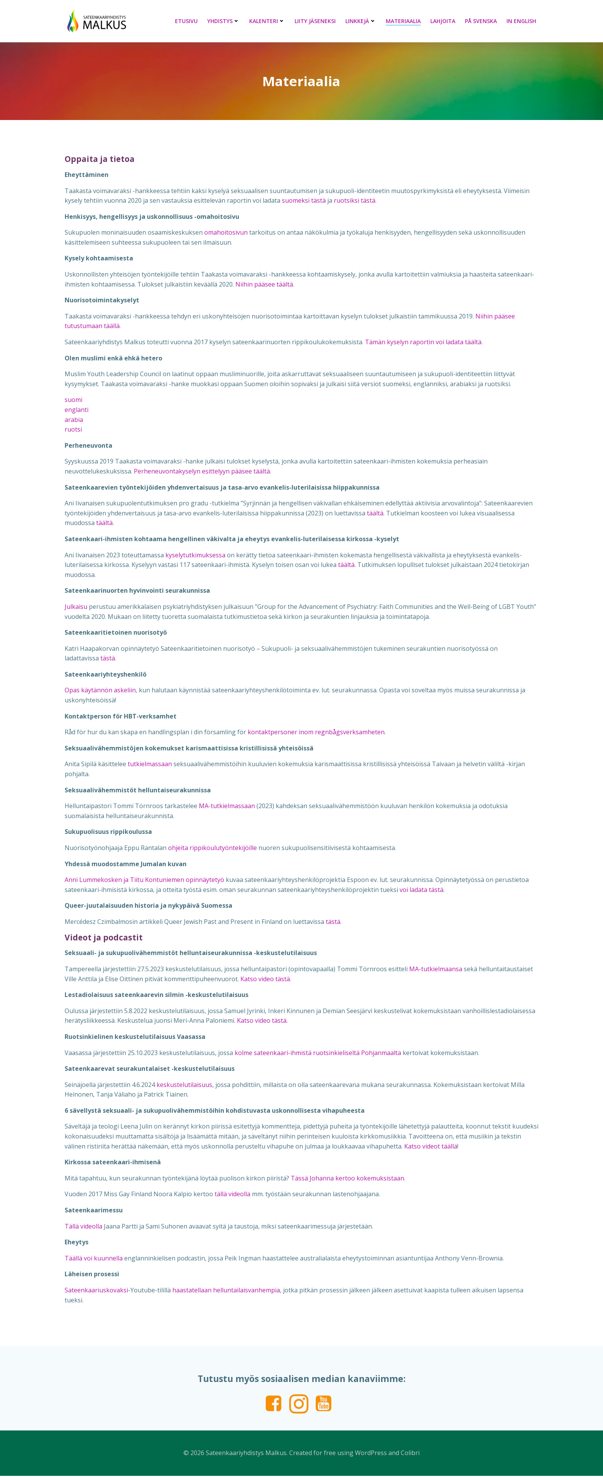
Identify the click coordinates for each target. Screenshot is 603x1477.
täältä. (105, 524)
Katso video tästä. (265, 979)
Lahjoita (443, 21)
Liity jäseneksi (315, 21)
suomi (73, 401)
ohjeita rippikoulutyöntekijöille (212, 848)
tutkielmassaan (150, 765)
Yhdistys (224, 21)
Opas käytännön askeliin (100, 691)
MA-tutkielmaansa (435, 969)
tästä (107, 659)
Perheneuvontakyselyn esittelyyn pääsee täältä (202, 472)
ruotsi (73, 430)
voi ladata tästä (421, 890)
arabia (74, 420)
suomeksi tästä (304, 201)
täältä (375, 514)
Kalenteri (267, 21)
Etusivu (186, 21)
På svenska (481, 21)
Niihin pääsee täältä (264, 285)
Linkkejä (361, 21)
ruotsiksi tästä (354, 201)
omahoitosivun (226, 233)
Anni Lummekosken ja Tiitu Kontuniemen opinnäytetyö (144, 880)
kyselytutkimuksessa (196, 556)
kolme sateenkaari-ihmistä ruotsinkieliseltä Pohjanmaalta (318, 1053)
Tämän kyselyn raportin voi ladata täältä (423, 342)
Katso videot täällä (430, 1147)
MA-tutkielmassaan (227, 806)
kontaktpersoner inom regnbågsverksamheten (316, 732)
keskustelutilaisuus (184, 1085)
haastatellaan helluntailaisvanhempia (226, 1291)
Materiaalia (403, 21)
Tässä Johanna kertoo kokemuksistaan (347, 1179)
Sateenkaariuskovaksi (96, 1291)
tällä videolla (232, 1195)
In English (521, 21)
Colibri (410, 1454)
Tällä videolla (83, 1227)
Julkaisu (76, 607)
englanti (76, 410)
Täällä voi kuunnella (94, 1259)
